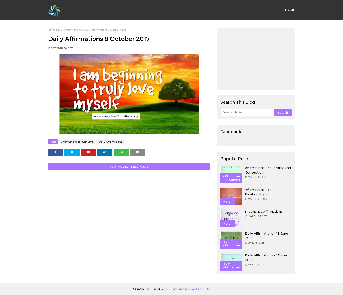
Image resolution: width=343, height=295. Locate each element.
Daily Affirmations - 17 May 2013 (266, 257)
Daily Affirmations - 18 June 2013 (266, 236)
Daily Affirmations (69, 29)
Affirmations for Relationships (258, 192)
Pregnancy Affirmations (264, 212)
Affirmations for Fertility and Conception (268, 170)
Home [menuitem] (290, 10)
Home (52, 29)
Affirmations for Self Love (77, 141)
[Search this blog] (247, 112)
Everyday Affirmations (188, 289)
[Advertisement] (256, 59)
